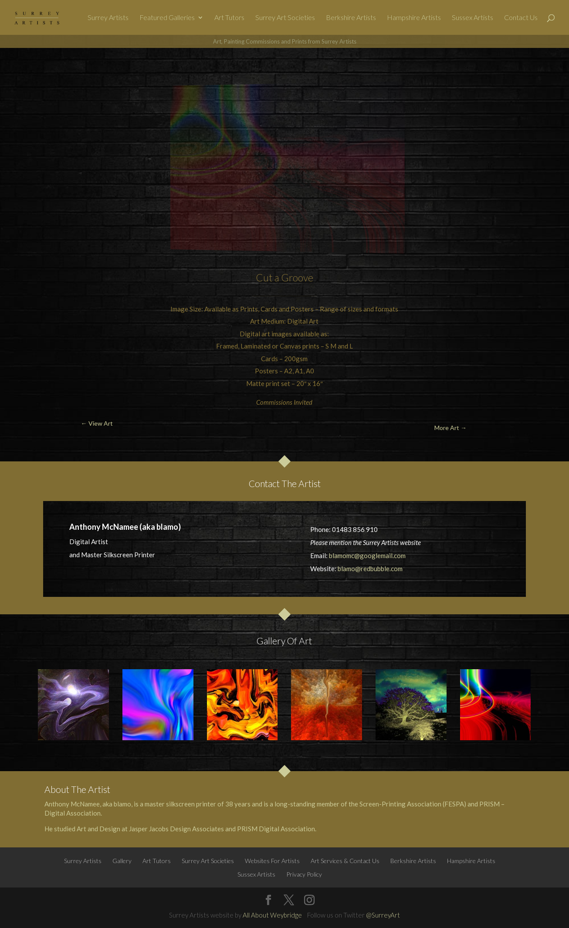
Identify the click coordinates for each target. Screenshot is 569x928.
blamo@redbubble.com (370, 568)
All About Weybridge (272, 915)
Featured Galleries (167, 17)
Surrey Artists (108, 17)
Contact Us (521, 17)
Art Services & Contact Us (345, 860)
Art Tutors (229, 17)
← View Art (47, 68)
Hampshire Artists (414, 17)
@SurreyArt (383, 915)
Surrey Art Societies (285, 17)
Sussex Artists (472, 17)
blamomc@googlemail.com (367, 555)
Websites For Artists (272, 860)
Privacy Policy (304, 874)
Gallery (122, 860)
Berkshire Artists (351, 17)
